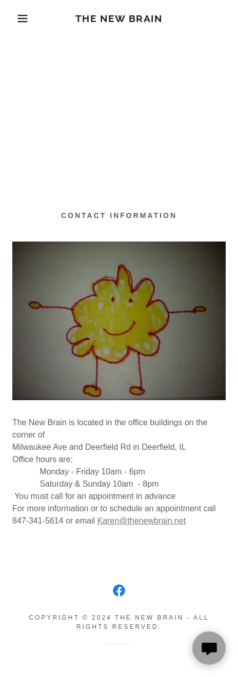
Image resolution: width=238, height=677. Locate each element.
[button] (17, 18)
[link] (119, 19)
